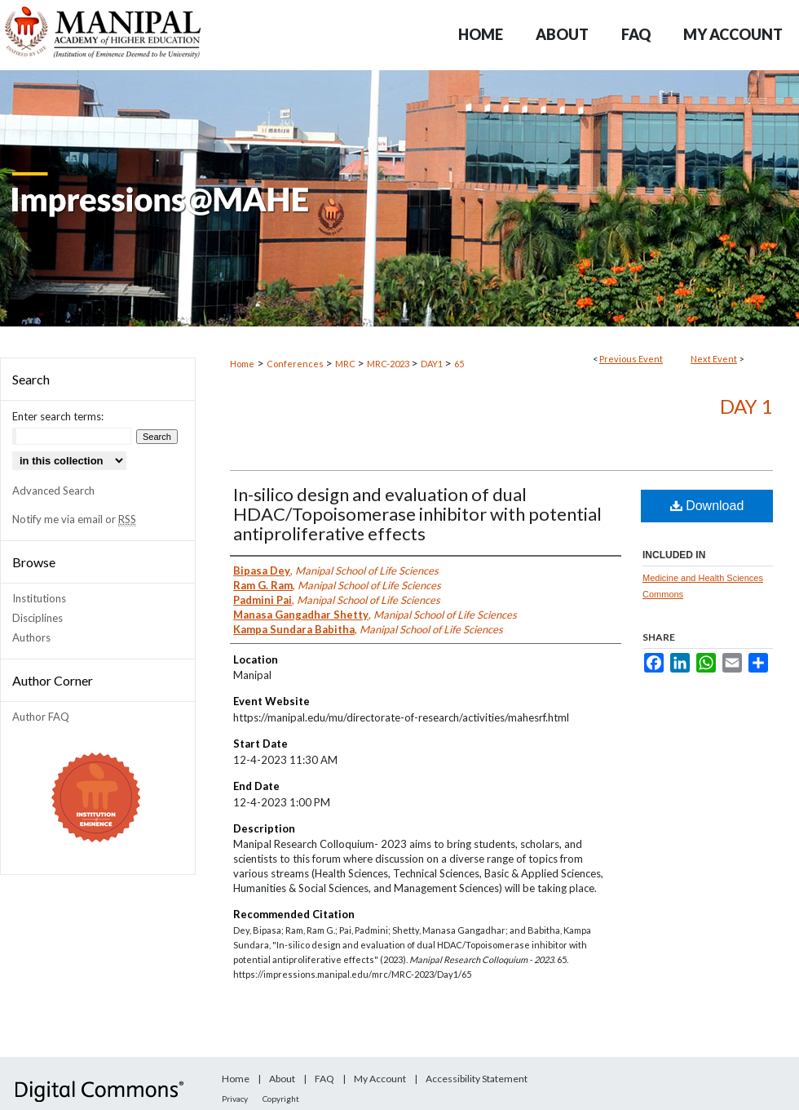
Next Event (714, 358)
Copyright (281, 1098)
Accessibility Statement (477, 1078)
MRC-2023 (389, 363)
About (282, 1078)
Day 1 (746, 406)
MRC (346, 363)
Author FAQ (40, 716)
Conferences (296, 363)
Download (707, 506)
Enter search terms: (58, 416)
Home (242, 363)
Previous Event (631, 358)
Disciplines (37, 617)
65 (459, 363)
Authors (31, 637)
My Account (380, 1078)
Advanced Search (53, 490)
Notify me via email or (74, 519)
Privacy (235, 1098)
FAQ (324, 1078)
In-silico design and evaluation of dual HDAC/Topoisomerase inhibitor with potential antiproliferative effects (417, 513)
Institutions (39, 598)
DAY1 (432, 363)
